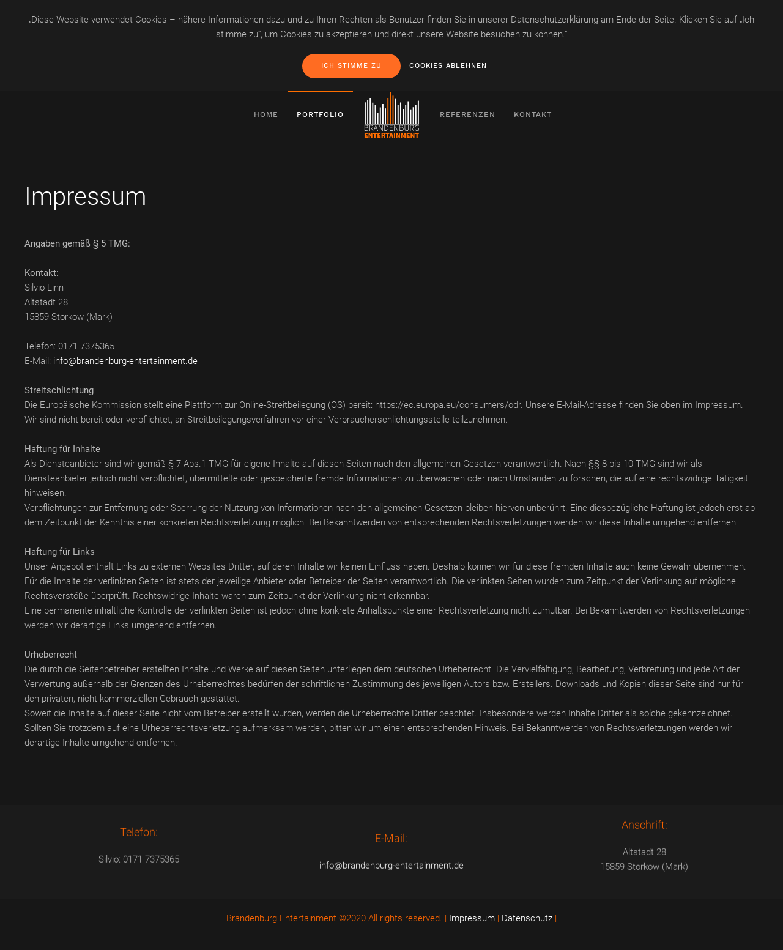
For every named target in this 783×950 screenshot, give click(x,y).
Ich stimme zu (351, 66)
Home (266, 114)
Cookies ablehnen (448, 66)
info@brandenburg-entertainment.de (125, 360)
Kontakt (533, 114)
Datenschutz (527, 918)
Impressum (472, 918)
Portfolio (320, 114)
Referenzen (467, 114)
